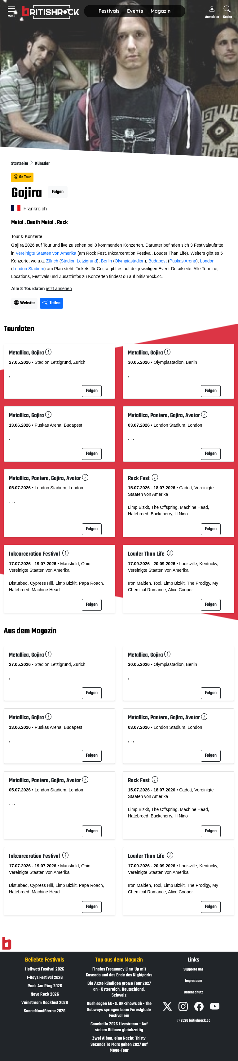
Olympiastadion (130, 260)
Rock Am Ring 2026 (45, 986)
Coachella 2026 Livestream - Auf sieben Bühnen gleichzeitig (119, 1027)
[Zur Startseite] (6, 943)
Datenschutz (193, 992)
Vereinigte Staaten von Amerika (46, 253)
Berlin (106, 260)
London (207, 260)
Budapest (157, 260)
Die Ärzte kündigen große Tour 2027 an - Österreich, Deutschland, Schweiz (119, 989)
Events (135, 11)
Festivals (109, 11)
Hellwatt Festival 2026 (44, 969)
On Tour (22, 177)
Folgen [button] (58, 192)
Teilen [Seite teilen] (51, 303)
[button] (109, 11)
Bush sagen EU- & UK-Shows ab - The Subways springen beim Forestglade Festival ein (119, 1009)
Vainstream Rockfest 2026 (44, 1002)
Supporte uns (193, 969)
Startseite (20, 163)
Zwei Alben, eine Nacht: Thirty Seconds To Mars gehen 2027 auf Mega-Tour (119, 1044)
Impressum (193, 981)
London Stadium (28, 268)
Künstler (42, 163)
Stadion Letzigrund (79, 260)
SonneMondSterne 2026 (44, 1011)
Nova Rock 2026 (45, 994)
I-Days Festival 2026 (45, 977)
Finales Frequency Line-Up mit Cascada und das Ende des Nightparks (119, 972)
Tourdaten (19, 329)
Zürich (52, 260)
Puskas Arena (183, 260)
